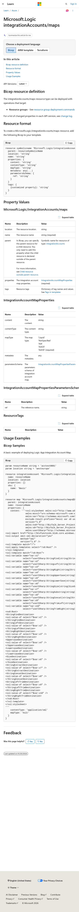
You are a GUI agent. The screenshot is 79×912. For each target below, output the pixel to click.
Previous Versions (29, 894)
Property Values (13, 72)
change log (66, 115)
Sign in (73, 3)
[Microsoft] (39, 4)
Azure (14, 10)
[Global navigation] (3, 4)
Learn (6, 10)
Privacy (9, 898)
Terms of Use (52, 898)
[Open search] (66, 4)
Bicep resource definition (17, 64)
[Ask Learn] (67, 10)
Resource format (13, 68)
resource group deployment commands (54, 109)
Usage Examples (13, 76)
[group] (39, 171)
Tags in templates (53, 292)
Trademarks (11, 903)
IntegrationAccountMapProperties (56, 280)
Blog (43, 894)
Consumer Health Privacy (29, 898)
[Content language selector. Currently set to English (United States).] (19, 880)
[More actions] (72, 10)
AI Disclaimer (12, 894)
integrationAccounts (55, 243)
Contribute (55, 894)
